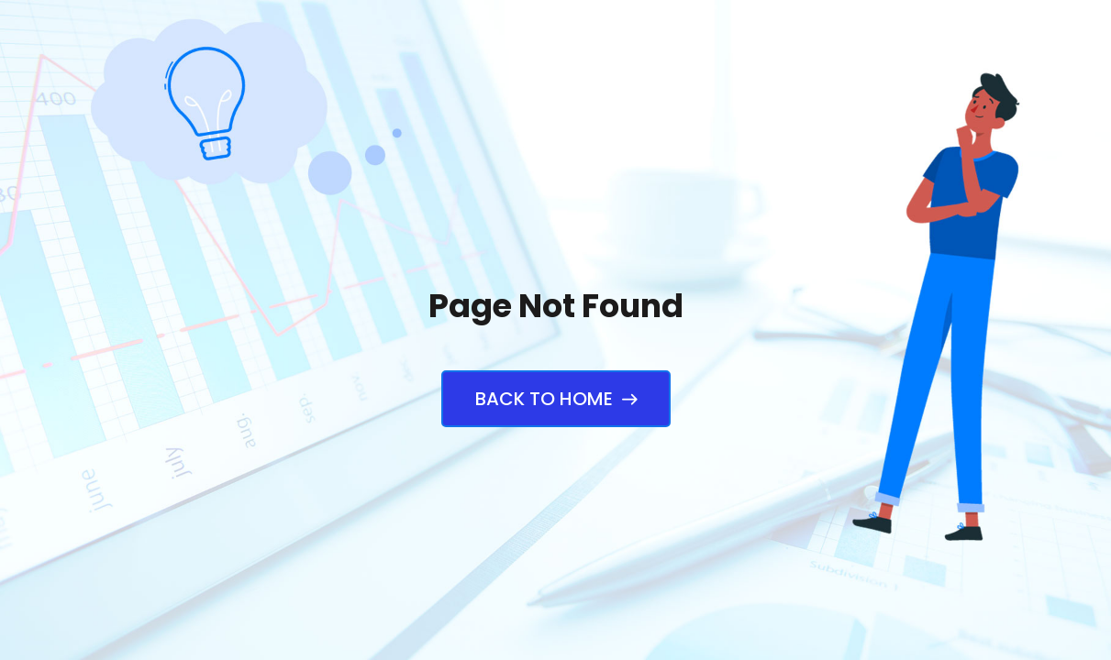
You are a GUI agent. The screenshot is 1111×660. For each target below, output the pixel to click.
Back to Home (556, 399)
